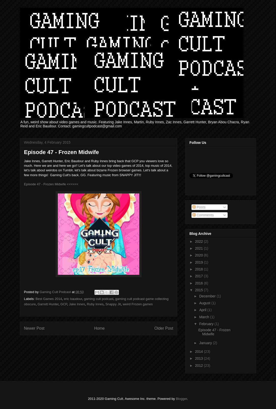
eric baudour (73, 299)
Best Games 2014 (49, 299)
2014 (199, 352)
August (205, 303)
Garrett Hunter (47, 304)
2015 (199, 290)
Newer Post (34, 328)
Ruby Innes (95, 304)
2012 (199, 365)
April (203, 310)
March (204, 317)
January (206, 343)
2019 (199, 262)
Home (99, 328)
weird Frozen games (138, 304)
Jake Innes (77, 304)
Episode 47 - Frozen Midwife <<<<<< (51, 184)
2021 (199, 248)
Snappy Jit (113, 304)
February (206, 324)
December (207, 296)
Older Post (163, 328)
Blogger (181, 399)
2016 (199, 283)
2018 (199, 269)
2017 (199, 276)
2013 (199, 358)
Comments (203, 215)
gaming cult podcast (99, 299)
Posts (198, 207)
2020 (199, 255)
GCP (63, 304)
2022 (199, 241)
